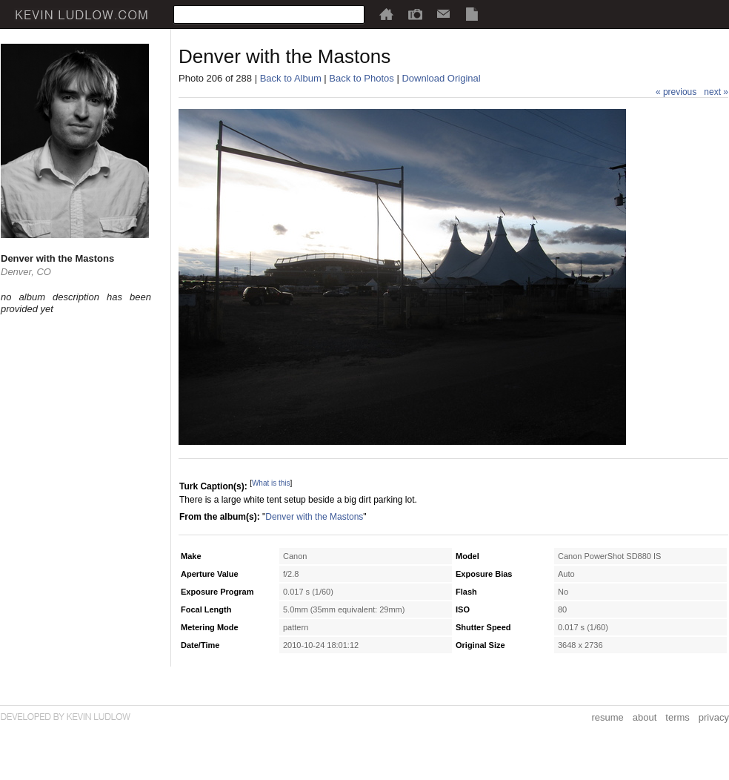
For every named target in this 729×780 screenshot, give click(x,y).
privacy (714, 717)
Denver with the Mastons (314, 517)
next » (716, 92)
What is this (271, 483)
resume (607, 717)
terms (677, 717)
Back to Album (291, 78)
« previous (676, 92)
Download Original (441, 78)
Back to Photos (361, 78)
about (645, 717)
